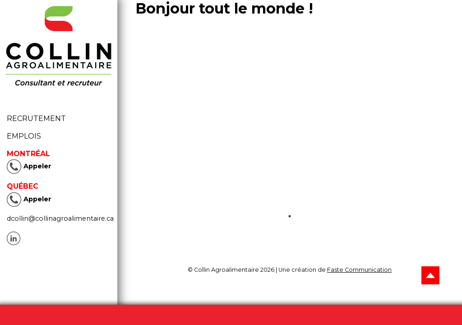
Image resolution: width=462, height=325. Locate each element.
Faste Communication (359, 269)
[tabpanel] (289, 126)
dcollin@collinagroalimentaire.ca (60, 218)
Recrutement (39, 118)
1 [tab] (289, 216)
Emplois (24, 136)
